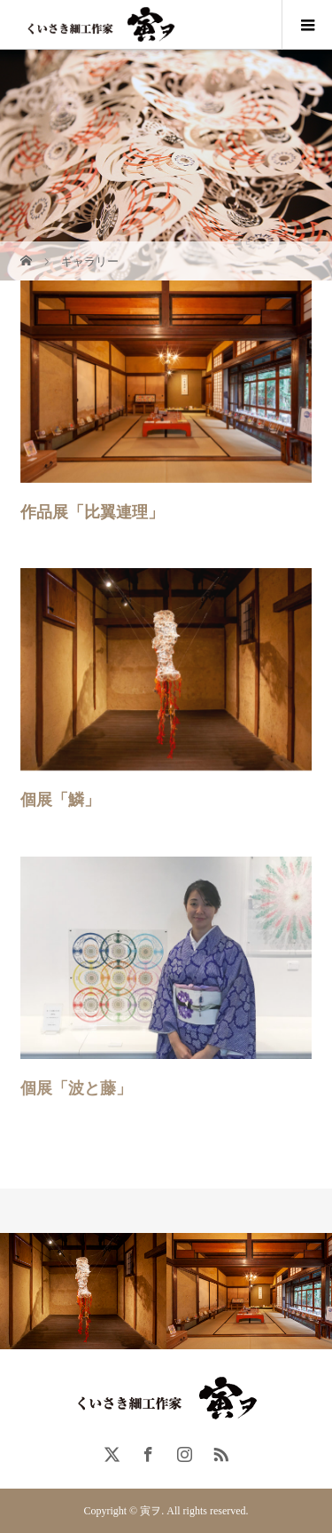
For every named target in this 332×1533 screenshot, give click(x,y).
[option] (83, 1290)
